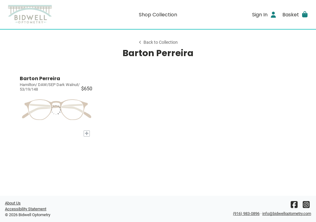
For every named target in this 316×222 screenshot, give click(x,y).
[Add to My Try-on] (86, 133)
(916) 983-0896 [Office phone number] (246, 213)
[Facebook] (294, 206)
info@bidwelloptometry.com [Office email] (286, 213)
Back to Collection (158, 42)
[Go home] (43, 14)
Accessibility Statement (25, 209)
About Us (13, 203)
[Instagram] (306, 206)
